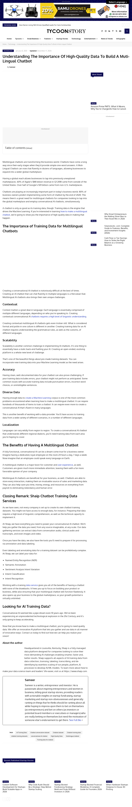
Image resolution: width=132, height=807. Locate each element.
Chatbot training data (74, 732)
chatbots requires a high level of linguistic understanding (58, 316)
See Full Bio (75, 720)
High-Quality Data (57, 736)
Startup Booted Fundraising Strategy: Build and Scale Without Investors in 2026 (64, 788)
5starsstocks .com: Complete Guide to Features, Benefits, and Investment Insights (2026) (116, 229)
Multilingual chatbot (72, 736)
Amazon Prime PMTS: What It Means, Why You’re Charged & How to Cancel (109, 107)
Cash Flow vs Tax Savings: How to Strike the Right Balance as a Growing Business (115, 241)
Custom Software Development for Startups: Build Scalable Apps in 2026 (14, 788)
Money (94, 103)
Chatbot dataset (58, 732)
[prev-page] (4, 799)
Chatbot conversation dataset (39, 732)
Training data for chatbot (45, 740)
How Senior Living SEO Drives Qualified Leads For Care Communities (45, 25)
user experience (65, 464)
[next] (127, 25)
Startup (5, 782)
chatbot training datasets (19, 736)
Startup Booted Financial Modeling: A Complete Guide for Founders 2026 (91, 787)
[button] (127, 31)
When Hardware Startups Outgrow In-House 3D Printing (117, 787)
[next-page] (8, 799)
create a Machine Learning (38, 397)
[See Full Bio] (82, 720)
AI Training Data (21, 732)
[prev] (123, 25)
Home (4, 44)
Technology (11, 44)
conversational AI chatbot (39, 736)
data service (32, 585)
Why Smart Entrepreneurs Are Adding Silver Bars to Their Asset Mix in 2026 (115, 216)
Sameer (12, 67)
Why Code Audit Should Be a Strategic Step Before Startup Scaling (39, 787)
